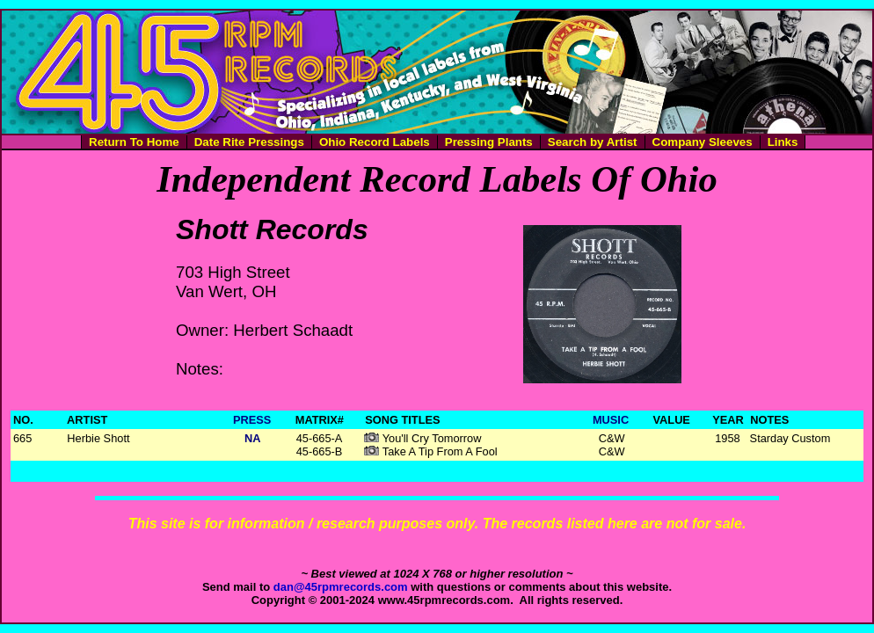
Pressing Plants (489, 142)
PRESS (252, 419)
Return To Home (134, 142)
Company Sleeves (702, 142)
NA (252, 438)
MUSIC (611, 419)
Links (783, 142)
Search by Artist (592, 142)
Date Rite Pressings (249, 142)
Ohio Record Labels (374, 142)
